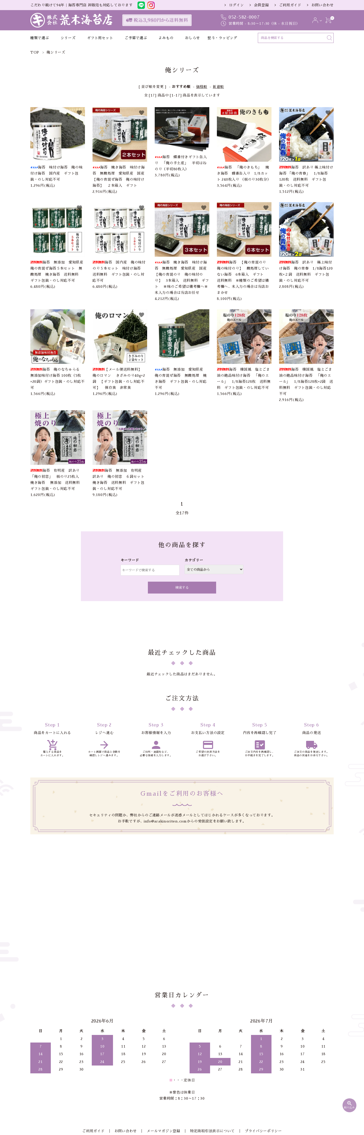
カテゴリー (194, 560)
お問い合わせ (322, 5)
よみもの (165, 38)
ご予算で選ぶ (136, 38)
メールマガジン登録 (163, 1068)
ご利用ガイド (290, 5)
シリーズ (68, 38)
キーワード (130, 560)
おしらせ (192, 38)
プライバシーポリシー (258, 1068)
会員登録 (261, 5)
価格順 (201, 86)
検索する (182, 587)
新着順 (218, 86)
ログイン (236, 5)
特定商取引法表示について (210, 1068)
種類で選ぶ (39, 38)
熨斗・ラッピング (222, 38)
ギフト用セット (100, 38)
